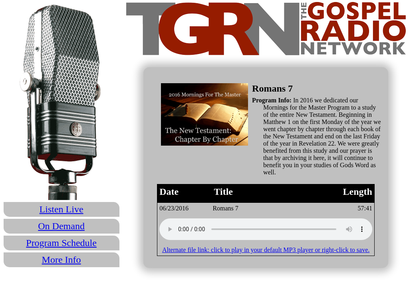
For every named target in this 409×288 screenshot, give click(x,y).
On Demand (61, 226)
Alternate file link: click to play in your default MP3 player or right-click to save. (265, 249)
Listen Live (61, 209)
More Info (61, 259)
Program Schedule (61, 243)
